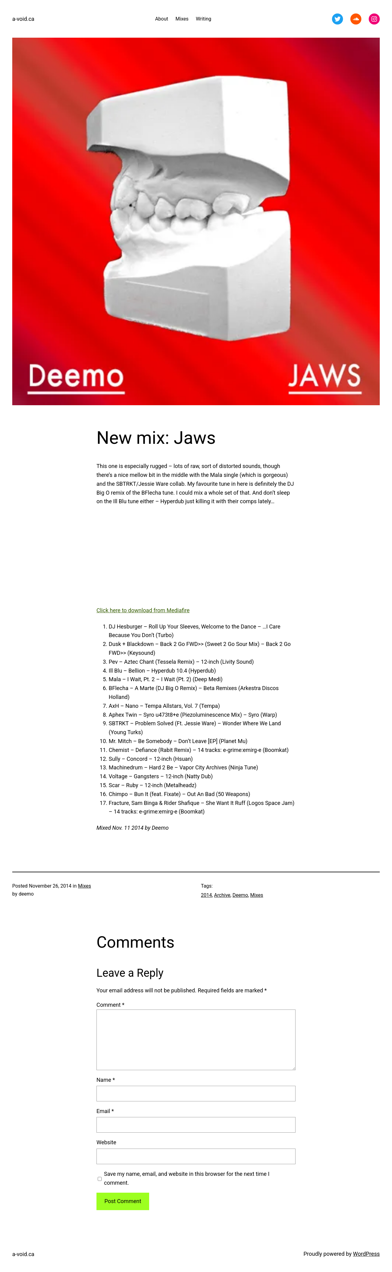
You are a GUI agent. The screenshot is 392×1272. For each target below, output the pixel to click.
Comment (110, 1005)
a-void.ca (23, 19)
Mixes (84, 886)
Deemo (240, 895)
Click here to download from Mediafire (143, 610)
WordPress (366, 1254)
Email (105, 1111)
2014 (206, 895)
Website (106, 1142)
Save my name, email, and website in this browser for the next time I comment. (187, 1178)
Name (105, 1080)
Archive (222, 895)
